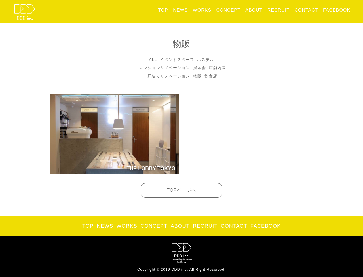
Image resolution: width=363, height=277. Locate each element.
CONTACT (306, 10)
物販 (197, 76)
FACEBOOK (336, 10)
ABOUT (253, 10)
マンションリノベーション (164, 67)
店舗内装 (217, 67)
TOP (163, 10)
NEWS (180, 10)
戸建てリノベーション (168, 76)
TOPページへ (181, 190)
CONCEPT (228, 10)
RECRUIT (278, 10)
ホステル (205, 59)
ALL (153, 59)
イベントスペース (177, 59)
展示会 (199, 67)
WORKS (202, 10)
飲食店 (210, 76)
